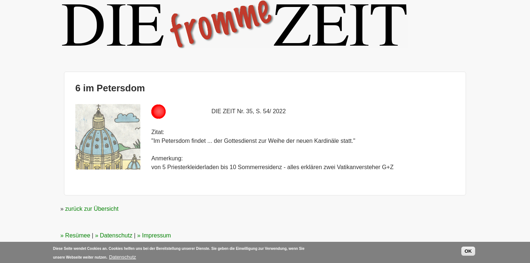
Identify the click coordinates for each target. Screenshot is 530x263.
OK (468, 252)
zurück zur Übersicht (91, 209)
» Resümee (75, 235)
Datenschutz (122, 257)
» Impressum (154, 235)
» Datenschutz (113, 235)
